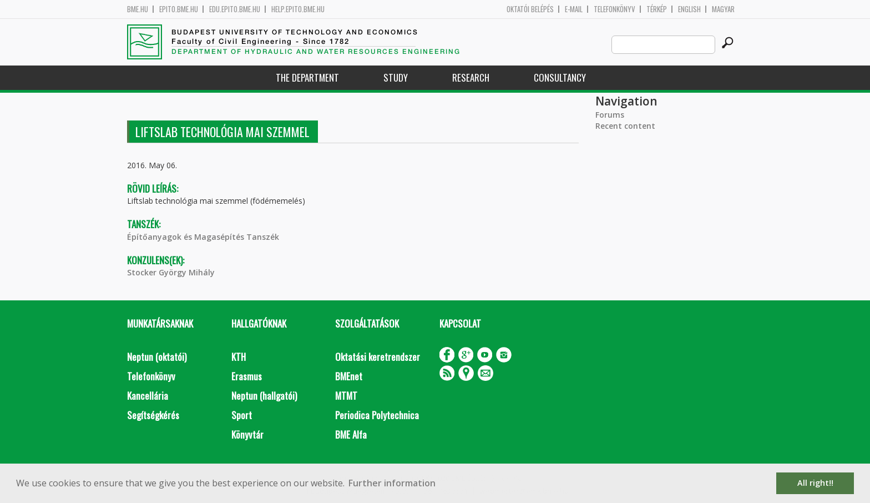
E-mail (574, 9)
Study (395, 77)
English (689, 9)
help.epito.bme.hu (298, 9)
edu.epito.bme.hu (234, 9)
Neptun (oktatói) (156, 357)
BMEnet (348, 376)
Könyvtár (247, 434)
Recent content (625, 125)
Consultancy (560, 77)
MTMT (346, 396)
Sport (241, 415)
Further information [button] (392, 483)
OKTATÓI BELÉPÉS (530, 9)
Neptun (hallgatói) (264, 396)
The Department (307, 77)
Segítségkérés (153, 415)
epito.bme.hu (178, 9)
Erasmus (246, 376)
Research (470, 77)
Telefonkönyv (614, 9)
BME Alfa (351, 434)
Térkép (656, 9)
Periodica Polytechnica (377, 415)
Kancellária (147, 396)
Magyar (723, 9)
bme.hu (137, 9)
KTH (238, 357)
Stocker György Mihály (171, 272)
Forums (609, 114)
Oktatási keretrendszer (377, 357)
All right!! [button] (815, 482)
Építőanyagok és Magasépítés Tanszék (203, 237)
